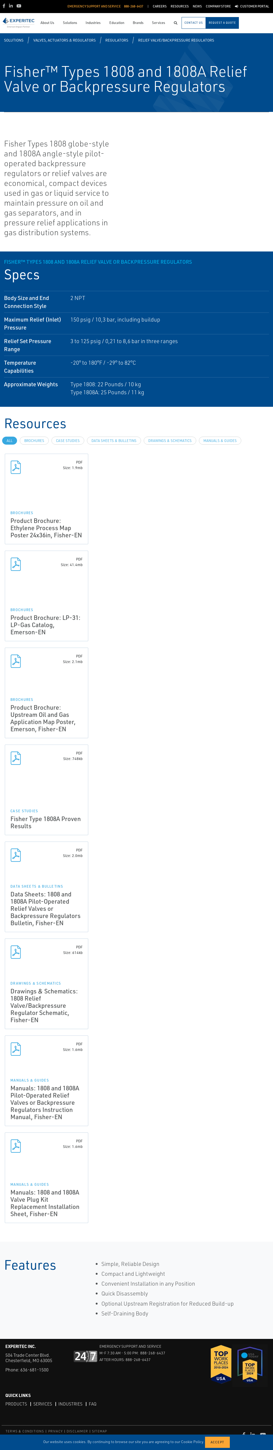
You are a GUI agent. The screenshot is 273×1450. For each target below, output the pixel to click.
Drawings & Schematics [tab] (170, 440)
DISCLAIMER (77, 1431)
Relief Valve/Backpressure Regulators (176, 40)
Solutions (13, 40)
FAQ (93, 1404)
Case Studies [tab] (68, 440)
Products (16, 1404)
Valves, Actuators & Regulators (64, 40)
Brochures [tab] (34, 440)
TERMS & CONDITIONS (25, 1431)
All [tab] (10, 440)
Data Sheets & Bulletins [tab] (113, 440)
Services (42, 1404)
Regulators (116, 40)
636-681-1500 (34, 1369)
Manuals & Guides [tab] (220, 440)
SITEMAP (99, 1431)
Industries (70, 1404)
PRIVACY (55, 1431)
